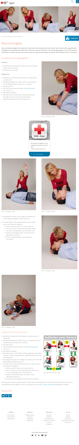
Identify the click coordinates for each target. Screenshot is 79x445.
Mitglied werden (30, 415)
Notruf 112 (9, 90)
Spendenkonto (11, 417)
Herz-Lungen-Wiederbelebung (48, 384)
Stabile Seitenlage (29, 88)
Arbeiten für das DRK (49, 420)
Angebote (49, 417)
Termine (49, 422)
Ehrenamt (30, 417)
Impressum (68, 422)
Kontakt (68, 415)
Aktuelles (49, 415)
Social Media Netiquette (68, 420)
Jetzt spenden (11, 415)
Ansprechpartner (49, 418)
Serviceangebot (8, 36)
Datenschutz (68, 418)
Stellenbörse (30, 418)
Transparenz (49, 424)
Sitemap (68, 417)
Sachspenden (11, 418)
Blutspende (30, 420)
